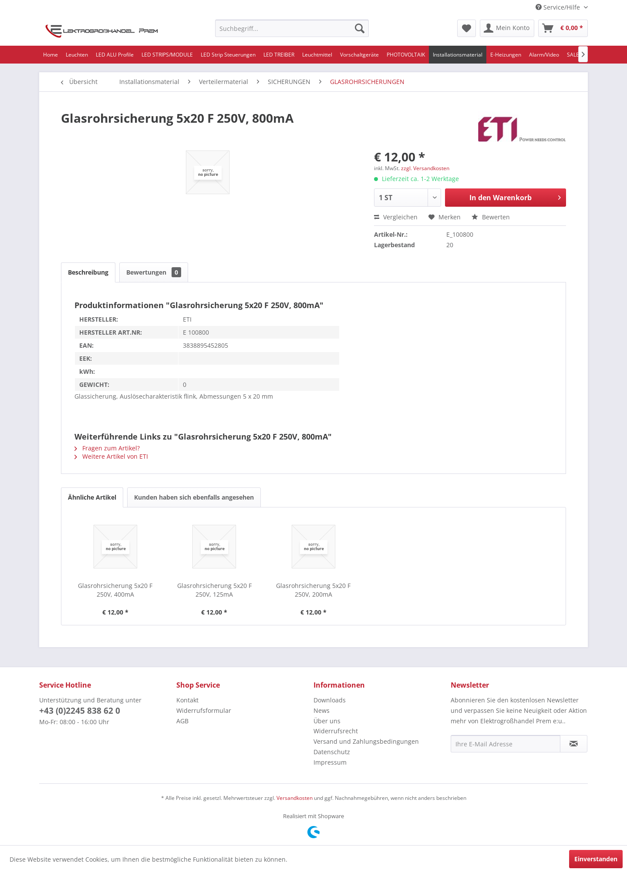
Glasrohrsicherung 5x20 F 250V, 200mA (313, 589)
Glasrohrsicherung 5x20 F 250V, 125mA (214, 589)
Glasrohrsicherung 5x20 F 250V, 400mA (115, 589)
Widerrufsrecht (336, 731)
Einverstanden (595, 859)
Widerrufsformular (203, 710)
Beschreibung (88, 272)
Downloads (330, 700)
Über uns (327, 721)
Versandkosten (294, 798)
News (322, 710)
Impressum (330, 762)
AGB (182, 721)
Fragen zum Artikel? (107, 448)
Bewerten (491, 217)
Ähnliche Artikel (92, 497)
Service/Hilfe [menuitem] (559, 7)
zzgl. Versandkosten (425, 168)
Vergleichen (396, 217)
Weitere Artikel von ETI (111, 456)
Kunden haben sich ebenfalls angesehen (194, 497)
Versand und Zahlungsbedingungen (366, 741)
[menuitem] (292, 28)
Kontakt (187, 700)
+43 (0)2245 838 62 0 (79, 710)
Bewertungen (153, 272)
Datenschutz (332, 752)
